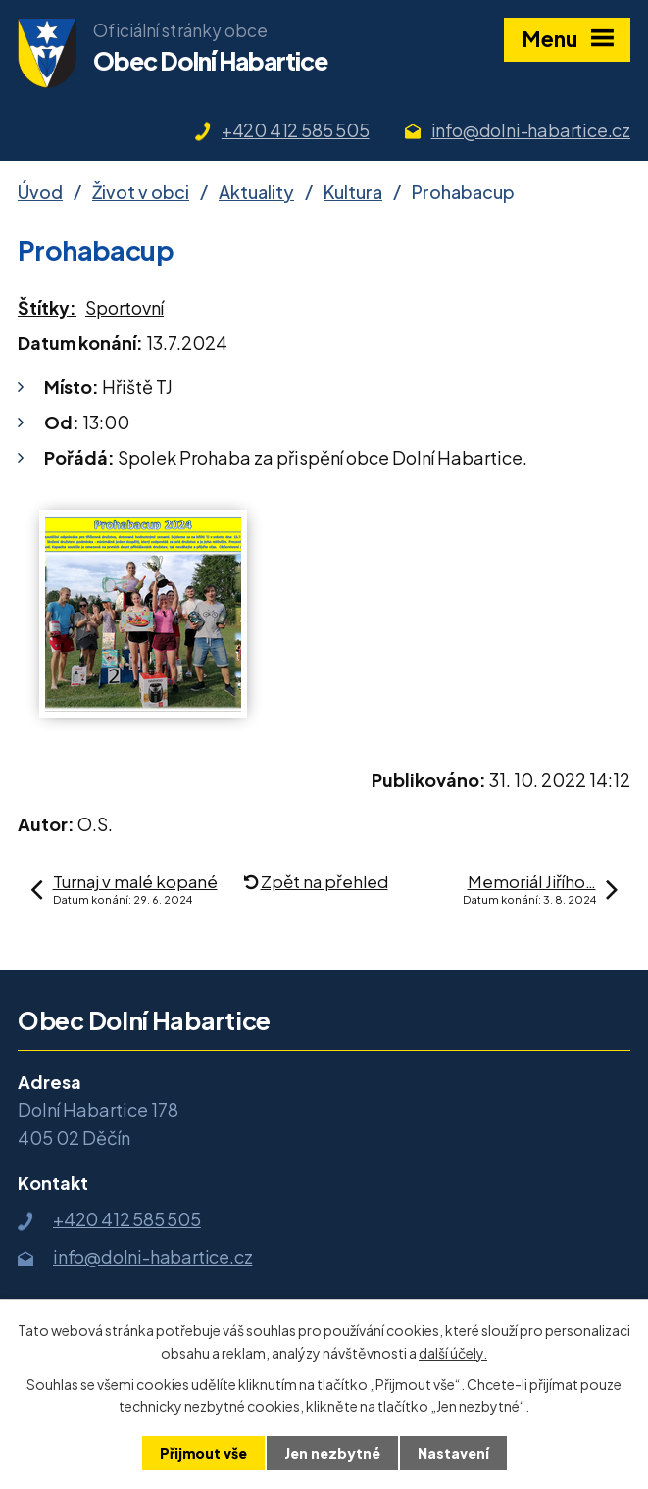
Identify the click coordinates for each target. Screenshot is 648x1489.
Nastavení (453, 1453)
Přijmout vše (203, 1453)
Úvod (40, 191)
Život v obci (140, 191)
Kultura (353, 191)
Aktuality (256, 191)
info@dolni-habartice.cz (530, 130)
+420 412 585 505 (296, 130)
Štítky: (47, 307)
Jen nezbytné (332, 1453)
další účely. (453, 1352)
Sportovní (124, 307)
